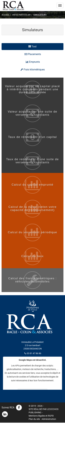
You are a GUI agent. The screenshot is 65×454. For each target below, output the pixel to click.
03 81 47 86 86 (34, 353)
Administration (49, 419)
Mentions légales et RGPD (41, 415)
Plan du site (34, 419)
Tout (32, 46)
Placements (33, 54)
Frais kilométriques (33, 69)
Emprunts (33, 61)
